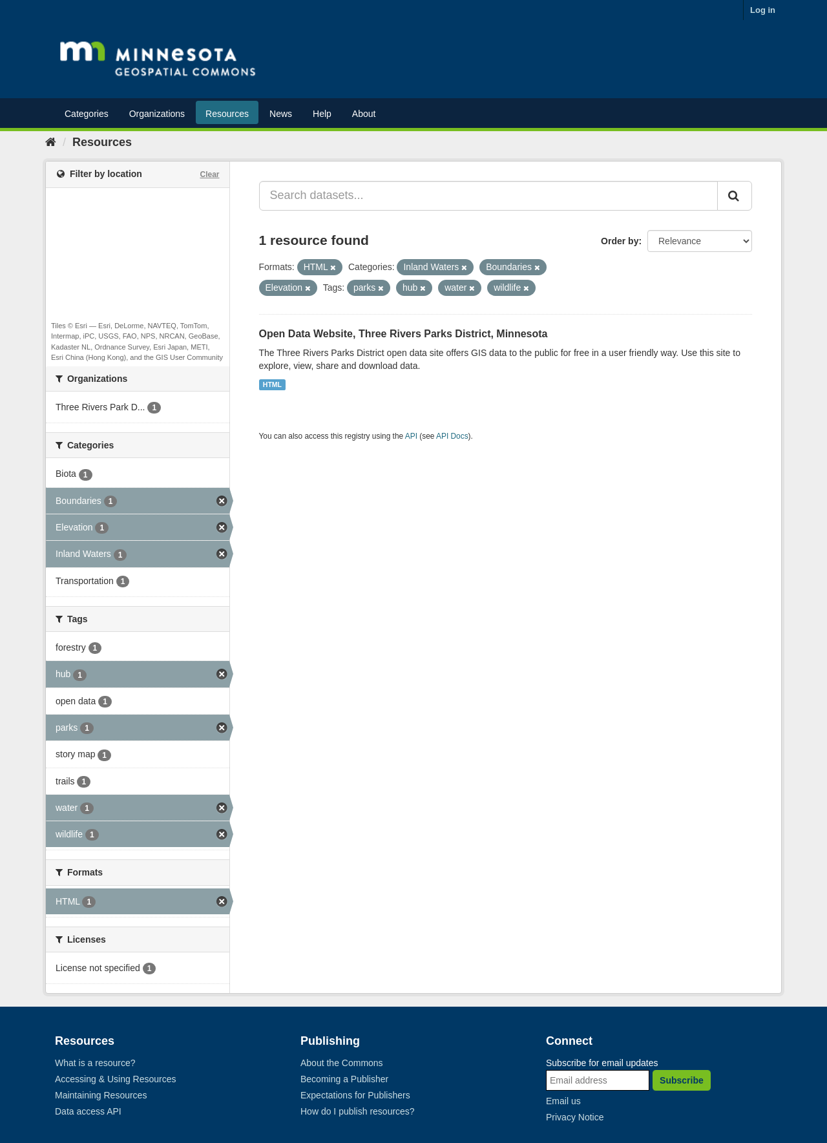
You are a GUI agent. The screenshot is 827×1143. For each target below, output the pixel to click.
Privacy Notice (574, 1117)
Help (322, 114)
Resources (227, 114)
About (364, 114)
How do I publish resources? (357, 1111)
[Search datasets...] (488, 196)
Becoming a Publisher (344, 1079)
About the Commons (341, 1063)
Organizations (157, 114)
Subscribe (682, 1080)
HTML (272, 384)
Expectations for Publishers (355, 1095)
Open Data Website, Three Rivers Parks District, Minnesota (403, 333)
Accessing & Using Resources (115, 1079)
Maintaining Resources (101, 1095)
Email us (563, 1101)
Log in (762, 10)
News (280, 114)
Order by (619, 241)
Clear (209, 174)
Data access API (88, 1111)
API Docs (452, 436)
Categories (87, 114)
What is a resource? (95, 1063)
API (411, 436)
